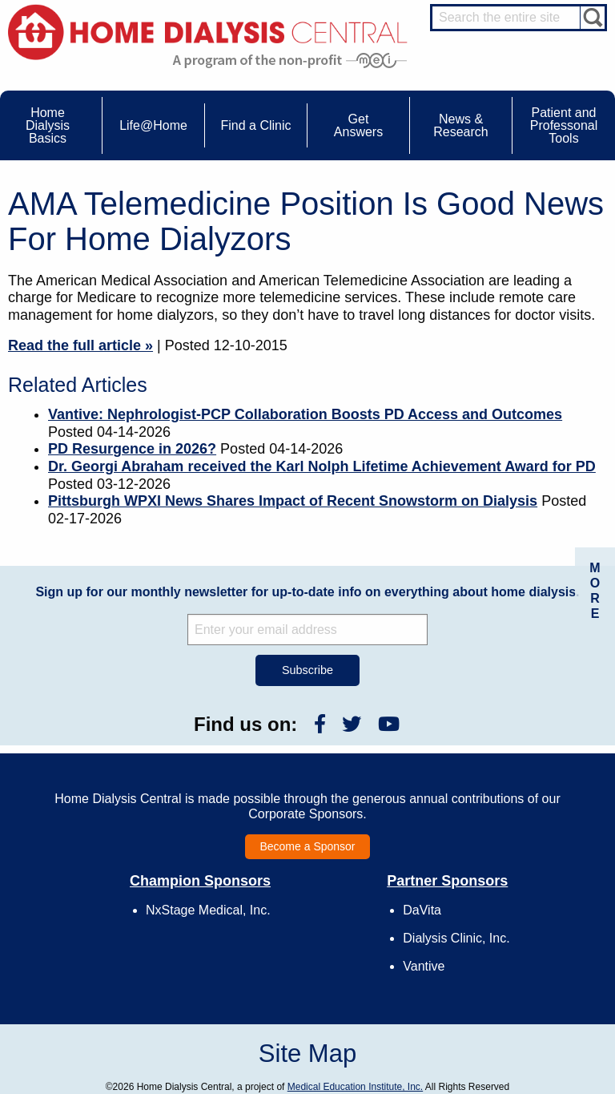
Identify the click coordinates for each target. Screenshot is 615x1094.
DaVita (422, 910)
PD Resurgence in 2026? (132, 449)
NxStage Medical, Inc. (208, 910)
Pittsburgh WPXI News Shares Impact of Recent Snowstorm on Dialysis (292, 501)
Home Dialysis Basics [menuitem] (48, 125)
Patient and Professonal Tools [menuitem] (564, 125)
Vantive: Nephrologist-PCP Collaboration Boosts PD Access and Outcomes (305, 414)
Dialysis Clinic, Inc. (456, 938)
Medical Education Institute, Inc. (355, 1086)
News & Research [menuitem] (460, 125)
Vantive (423, 966)
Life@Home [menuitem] (153, 125)
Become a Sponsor (307, 846)
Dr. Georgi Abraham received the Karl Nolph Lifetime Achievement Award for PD (322, 466)
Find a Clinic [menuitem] (255, 125)
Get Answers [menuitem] (358, 125)
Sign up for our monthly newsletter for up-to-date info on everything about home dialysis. (307, 592)
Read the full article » (80, 345)
